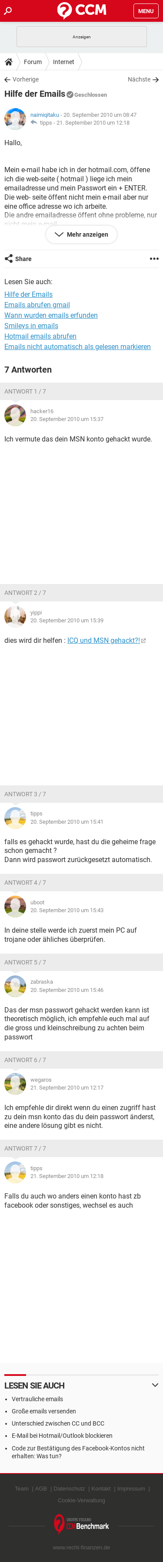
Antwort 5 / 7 (25, 962)
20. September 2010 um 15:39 (66, 620)
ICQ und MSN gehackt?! (103, 640)
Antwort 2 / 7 (25, 592)
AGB (41, 1488)
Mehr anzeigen (87, 234)
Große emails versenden (44, 1411)
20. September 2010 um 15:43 (66, 910)
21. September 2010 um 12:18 (93, 122)
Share (23, 258)
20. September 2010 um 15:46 (66, 990)
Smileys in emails (31, 326)
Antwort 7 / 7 (25, 1148)
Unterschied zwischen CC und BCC (58, 1423)
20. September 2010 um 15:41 (66, 821)
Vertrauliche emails (37, 1399)
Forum (33, 61)
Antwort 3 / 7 (25, 794)
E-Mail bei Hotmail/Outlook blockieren (62, 1435)
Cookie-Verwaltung (81, 1500)
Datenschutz (69, 1488)
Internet (63, 61)
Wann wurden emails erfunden (51, 315)
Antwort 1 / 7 (25, 391)
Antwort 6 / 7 (25, 1059)
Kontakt (101, 1488)
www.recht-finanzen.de (81, 1547)
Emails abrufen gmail (37, 305)
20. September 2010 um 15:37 (66, 419)
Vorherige (26, 79)
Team (22, 1488)
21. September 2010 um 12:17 (66, 1087)
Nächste (139, 79)
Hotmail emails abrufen (40, 336)
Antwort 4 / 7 (25, 882)
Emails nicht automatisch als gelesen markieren (77, 347)
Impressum (131, 1488)
